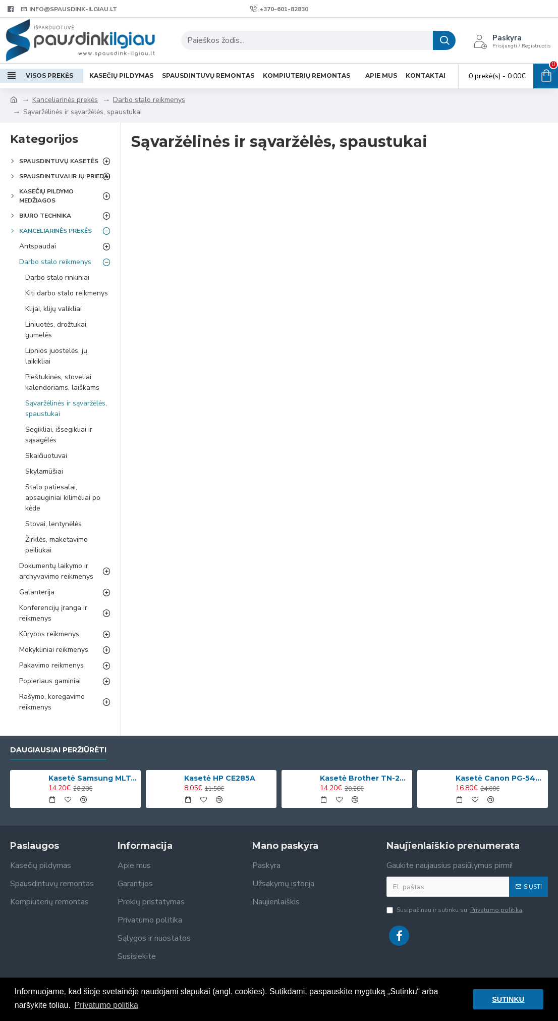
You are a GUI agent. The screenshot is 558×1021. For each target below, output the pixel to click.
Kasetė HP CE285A (219, 778)
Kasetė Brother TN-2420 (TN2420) (364, 778)
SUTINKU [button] (508, 999)
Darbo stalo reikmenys (149, 100)
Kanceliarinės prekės (65, 100)
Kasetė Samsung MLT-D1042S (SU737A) (92, 778)
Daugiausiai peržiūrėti (58, 750)
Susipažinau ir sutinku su (455, 909)
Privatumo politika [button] (106, 1005)
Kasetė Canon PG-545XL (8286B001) (500, 778)
